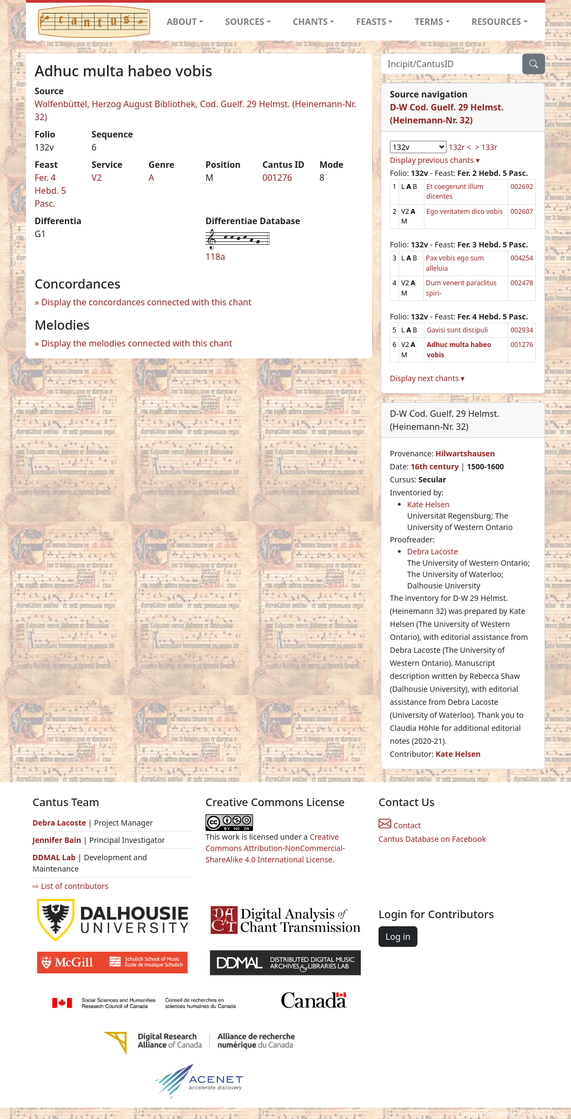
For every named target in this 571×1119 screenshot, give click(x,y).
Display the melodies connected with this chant (136, 343)
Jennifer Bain (57, 840)
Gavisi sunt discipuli (457, 330)
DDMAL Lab (54, 857)
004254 (521, 258)
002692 (521, 186)
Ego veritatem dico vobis (465, 211)
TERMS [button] (429, 22)
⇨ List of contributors (70, 886)
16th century (434, 466)
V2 (96, 178)
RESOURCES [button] (496, 22)
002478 (521, 282)
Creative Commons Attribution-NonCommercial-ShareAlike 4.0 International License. (275, 848)
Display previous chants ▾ (435, 160)
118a (215, 257)
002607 (521, 211)
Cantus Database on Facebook (432, 839)
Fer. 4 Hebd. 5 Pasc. (50, 191)
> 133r (486, 147)
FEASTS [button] (371, 22)
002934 (521, 330)
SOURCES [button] (244, 22)
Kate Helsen (428, 504)
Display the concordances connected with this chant (146, 302)
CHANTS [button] (310, 22)
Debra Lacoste (432, 551)
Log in (398, 937)
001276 (277, 178)
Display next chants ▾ (427, 378)
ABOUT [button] (182, 22)
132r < (460, 147)
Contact (400, 825)
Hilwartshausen (465, 453)
